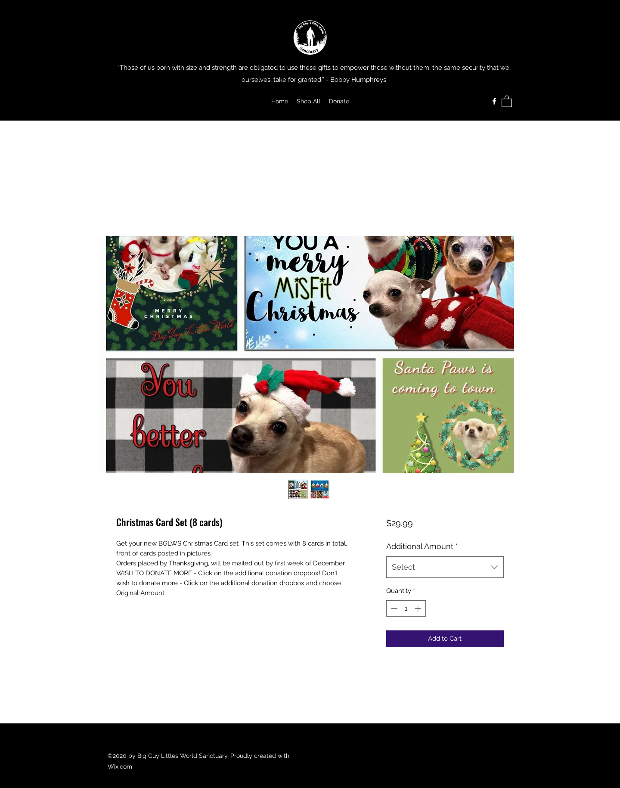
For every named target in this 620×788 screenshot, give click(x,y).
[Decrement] (393, 609)
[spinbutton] (406, 609)
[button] (507, 101)
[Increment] (419, 609)
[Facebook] (494, 101)
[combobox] (445, 567)
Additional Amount (422, 546)
